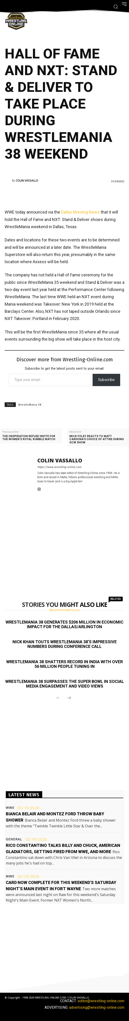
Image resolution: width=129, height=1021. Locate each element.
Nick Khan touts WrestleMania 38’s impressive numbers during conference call (65, 644)
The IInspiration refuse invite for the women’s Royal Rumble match (28, 438)
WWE (10, 807)
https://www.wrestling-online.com (59, 467)
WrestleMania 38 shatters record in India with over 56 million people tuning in (64, 664)
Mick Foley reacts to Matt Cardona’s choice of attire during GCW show (96, 439)
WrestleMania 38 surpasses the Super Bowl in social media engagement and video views (64, 683)
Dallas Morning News (80, 212)
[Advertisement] (64, 195)
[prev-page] (58, 698)
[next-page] (69, 698)
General (14, 839)
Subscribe (106, 380)
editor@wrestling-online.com (101, 1001)
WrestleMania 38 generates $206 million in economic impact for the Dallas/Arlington (64, 624)
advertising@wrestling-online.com (96, 1007)
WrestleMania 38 (29, 404)
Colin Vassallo (27, 180)
